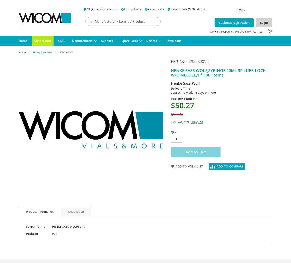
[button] (242, 10)
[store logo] (45, 18)
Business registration (234, 22)
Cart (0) (257, 31)
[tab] (40, 211)
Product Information (40, 212)
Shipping (197, 122)
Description (76, 212)
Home (22, 52)
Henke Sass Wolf (43, 52)
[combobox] (123, 21)
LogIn (264, 22)
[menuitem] (23, 41)
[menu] (145, 41)
